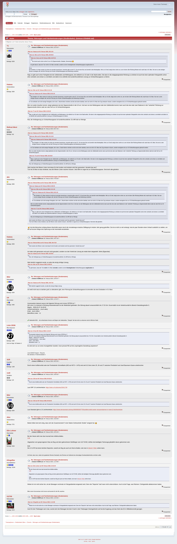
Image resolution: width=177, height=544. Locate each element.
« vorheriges (161, 32)
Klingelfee (11, 460)
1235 (26, 35)
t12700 (9, 496)
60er (8, 277)
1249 (31, 35)
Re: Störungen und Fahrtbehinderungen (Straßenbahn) (49, 45)
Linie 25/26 (11, 325)
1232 (16, 35)
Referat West (12, 127)
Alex (8, 417)
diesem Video (92, 448)
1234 (23, 35)
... (11, 35)
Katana (9, 84)
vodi (8, 373)
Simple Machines (96, 539)
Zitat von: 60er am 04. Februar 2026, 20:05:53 (41, 55)
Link (28, 438)
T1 (8, 46)
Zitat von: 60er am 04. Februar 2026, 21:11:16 (40, 90)
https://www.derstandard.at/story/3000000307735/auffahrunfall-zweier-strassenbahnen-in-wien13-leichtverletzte (87, 409)
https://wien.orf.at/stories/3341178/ (56, 387)
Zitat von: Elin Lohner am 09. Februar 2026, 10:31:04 (42, 466)
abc (8, 177)
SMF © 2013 (88, 539)
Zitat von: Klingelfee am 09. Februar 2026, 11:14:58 (41, 502)
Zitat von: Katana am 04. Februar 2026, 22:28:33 (40, 133)
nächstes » (169, 32)
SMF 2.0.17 (81, 539)
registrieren (31, 11)
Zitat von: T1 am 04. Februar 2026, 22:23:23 (39, 111)
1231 (13, 35)
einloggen (22, 11)
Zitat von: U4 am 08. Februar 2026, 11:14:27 (39, 331)
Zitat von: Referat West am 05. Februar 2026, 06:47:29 (42, 182)
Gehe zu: (157, 527)
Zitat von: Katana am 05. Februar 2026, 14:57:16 (40, 282)
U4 (8, 298)
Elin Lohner (11, 430)
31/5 (8, 359)
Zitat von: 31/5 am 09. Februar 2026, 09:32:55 (40, 378)
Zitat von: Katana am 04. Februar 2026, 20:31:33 (40, 51)
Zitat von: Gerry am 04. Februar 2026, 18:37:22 (43, 58)
